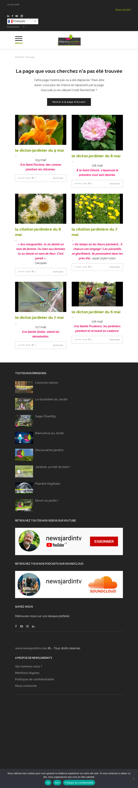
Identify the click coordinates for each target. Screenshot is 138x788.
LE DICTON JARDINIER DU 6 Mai (96, 312)
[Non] (133, 778)
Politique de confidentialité (34, 679)
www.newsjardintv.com (31, 648)
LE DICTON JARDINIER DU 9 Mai (39, 150)
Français (16, 21)
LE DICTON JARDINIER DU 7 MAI (39, 317)
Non (57, 782)
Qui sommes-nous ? (28, 666)
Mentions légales (27, 673)
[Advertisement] (69, 735)
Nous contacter (26, 686)
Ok (48, 782)
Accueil (19, 57)
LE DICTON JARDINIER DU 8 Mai (96, 156)
